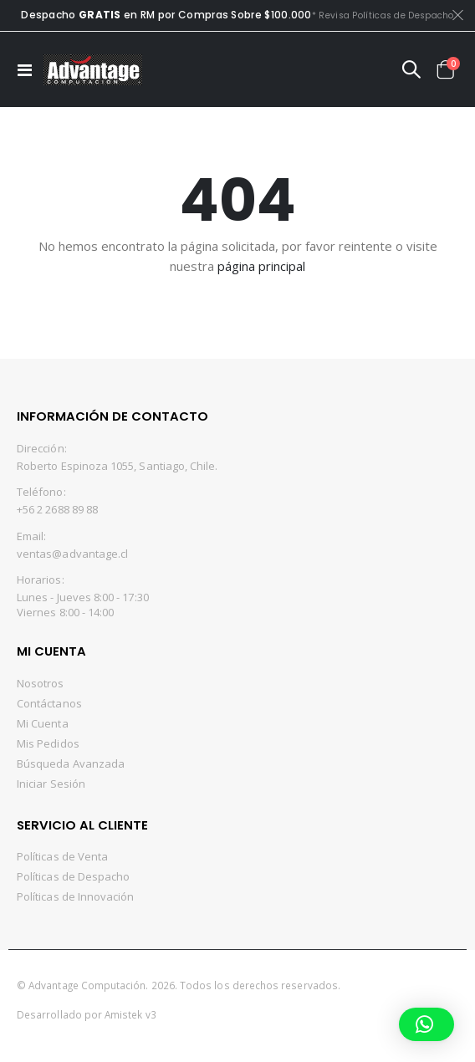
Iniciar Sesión (51, 783)
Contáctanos (49, 703)
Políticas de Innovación (76, 896)
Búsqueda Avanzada (71, 763)
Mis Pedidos (48, 743)
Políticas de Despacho (73, 876)
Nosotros (40, 683)
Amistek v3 (130, 1014)
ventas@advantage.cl (72, 553)
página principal (261, 266)
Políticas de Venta (62, 856)
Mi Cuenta (43, 723)
